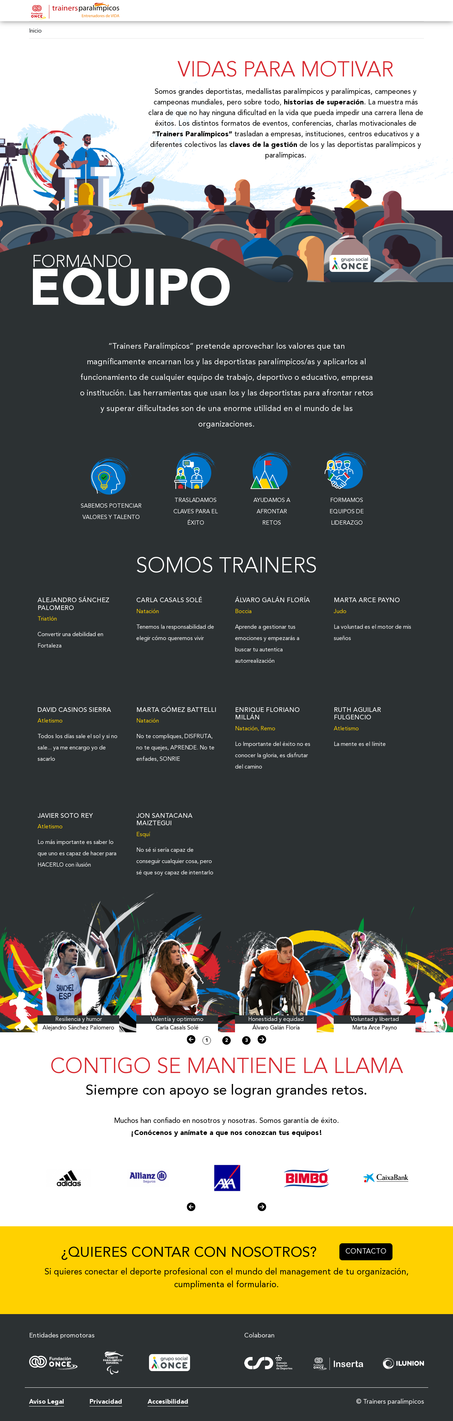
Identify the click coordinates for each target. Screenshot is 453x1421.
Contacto (368, 1250)
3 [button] (246, 1040)
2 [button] (226, 1040)
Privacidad (106, 1402)
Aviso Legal (46, 1402)
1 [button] (206, 1040)
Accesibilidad (168, 1402)
